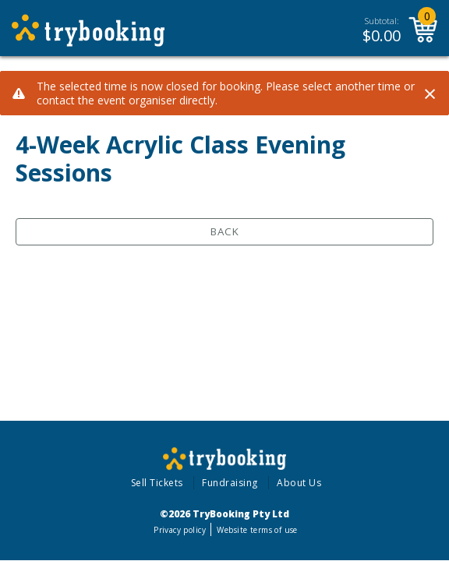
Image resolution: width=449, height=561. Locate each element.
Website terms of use (257, 529)
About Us (299, 482)
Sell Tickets (157, 482)
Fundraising (230, 482)
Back (224, 231)
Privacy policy (180, 529)
